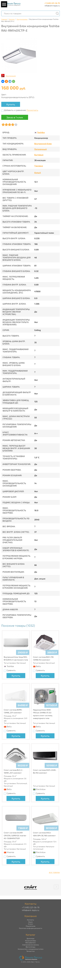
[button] (56, 887)
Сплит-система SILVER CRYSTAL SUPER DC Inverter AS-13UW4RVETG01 (15, 835)
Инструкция (11, 76)
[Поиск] (57, 13)
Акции (30, 922)
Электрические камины (30, 945)
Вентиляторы (30, 947)
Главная (4, 19)
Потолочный (40, 149)
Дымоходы (30, 938)
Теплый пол (30, 951)
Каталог (12, 19)
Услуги (30, 924)
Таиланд (38, 166)
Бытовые (38, 154)
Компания (31, 915)
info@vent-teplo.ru (52, 6)
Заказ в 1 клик (14, 117)
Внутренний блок (43, 143)
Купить (10, 104)
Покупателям (30, 926)
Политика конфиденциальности (30, 928)
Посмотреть (32, 110)
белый (37, 172)
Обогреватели (30, 942)
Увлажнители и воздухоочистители (30, 949)
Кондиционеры (22, 19)
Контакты (30, 920)
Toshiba (41, 132)
